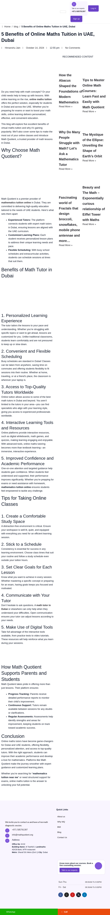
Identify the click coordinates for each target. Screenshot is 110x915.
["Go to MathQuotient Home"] (12, 12)
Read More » (65, 106)
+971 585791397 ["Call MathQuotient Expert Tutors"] (20, 830)
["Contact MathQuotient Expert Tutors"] (7, 836)
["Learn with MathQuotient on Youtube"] (72, 894)
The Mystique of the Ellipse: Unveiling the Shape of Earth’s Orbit (94, 166)
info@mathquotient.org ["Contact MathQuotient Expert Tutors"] (22, 835)
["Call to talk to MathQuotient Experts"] (74, 4)
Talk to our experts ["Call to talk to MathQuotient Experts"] (78, 8)
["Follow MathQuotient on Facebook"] (60, 894)
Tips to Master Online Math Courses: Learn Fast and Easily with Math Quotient (93, 101)
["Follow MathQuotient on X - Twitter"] (78, 894)
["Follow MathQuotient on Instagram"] (66, 894)
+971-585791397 (79, 11)
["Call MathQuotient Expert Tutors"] (7, 830)
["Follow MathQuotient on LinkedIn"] (84, 894)
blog (16, 26)
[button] (93, 8)
